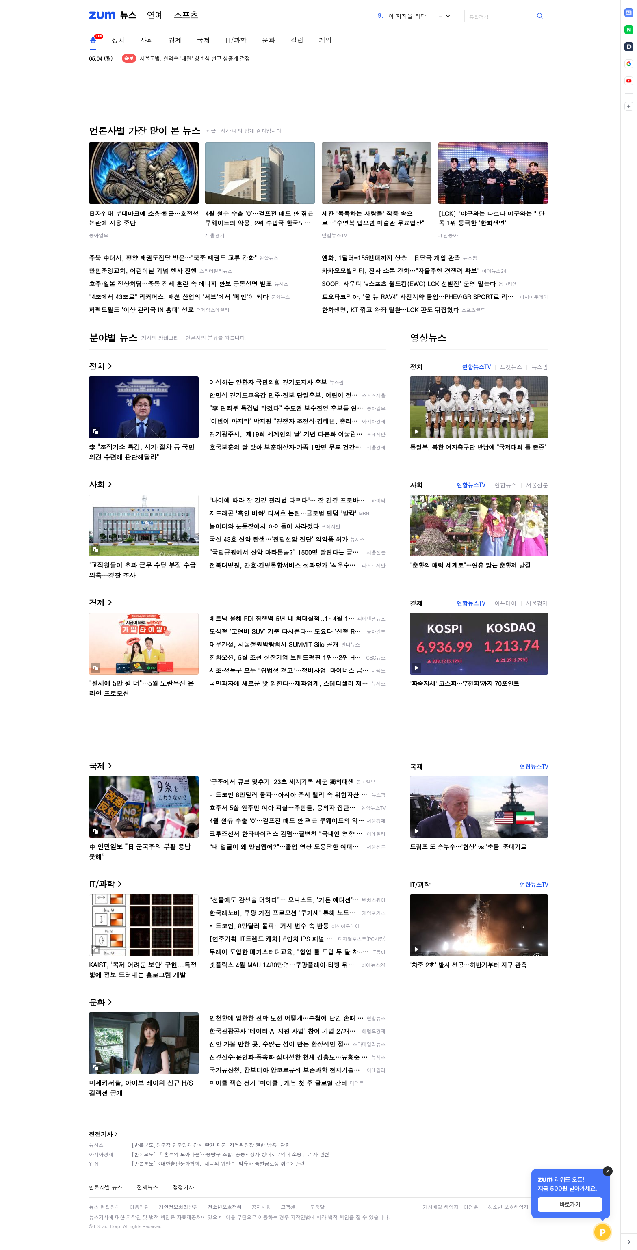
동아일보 (98, 234)
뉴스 (128, 15)
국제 (203, 40)
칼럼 (296, 40)
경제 (175, 40)
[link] (628, 12)
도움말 (317, 1206)
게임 (325, 40)
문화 (268, 40)
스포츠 (186, 15)
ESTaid (101, 1226)
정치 (118, 40)
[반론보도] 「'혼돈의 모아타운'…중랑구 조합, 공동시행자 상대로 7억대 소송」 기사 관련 (230, 1154)
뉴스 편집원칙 (104, 1206)
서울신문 (537, 485)
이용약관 (139, 1206)
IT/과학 (236, 40)
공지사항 (261, 1206)
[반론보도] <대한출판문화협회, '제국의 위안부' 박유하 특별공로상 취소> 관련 (218, 1163)
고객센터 (290, 1206)
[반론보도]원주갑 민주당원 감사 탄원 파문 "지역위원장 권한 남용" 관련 (211, 1144)
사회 (146, 40)
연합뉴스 (505, 485)
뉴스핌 (539, 367)
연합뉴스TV (334, 234)
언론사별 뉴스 (105, 1187)
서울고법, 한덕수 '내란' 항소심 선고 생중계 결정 (195, 58)
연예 (155, 15)
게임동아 (448, 234)
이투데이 (505, 603)
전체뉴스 (147, 1187)
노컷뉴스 (511, 367)
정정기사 (101, 1134)
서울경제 (215, 234)
